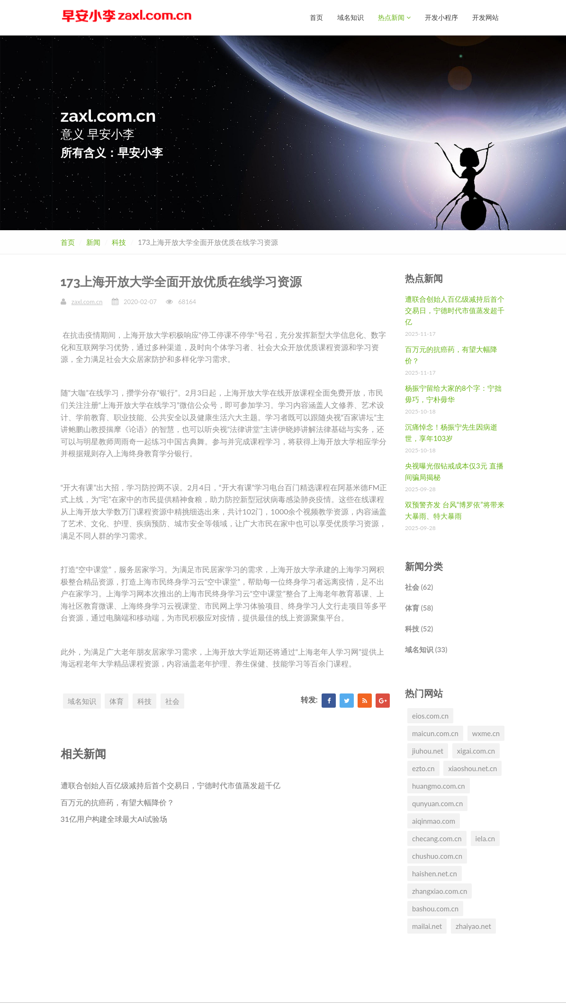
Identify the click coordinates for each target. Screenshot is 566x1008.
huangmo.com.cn (438, 785)
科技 (119, 241)
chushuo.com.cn (437, 855)
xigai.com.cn (476, 750)
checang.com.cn (437, 838)
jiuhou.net (427, 750)
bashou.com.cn (435, 908)
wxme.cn (486, 733)
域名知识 (350, 17)
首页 (316, 17)
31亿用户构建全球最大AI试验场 (114, 818)
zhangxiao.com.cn (439, 890)
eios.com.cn (430, 715)
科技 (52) (419, 628)
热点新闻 (394, 17)
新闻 (93, 241)
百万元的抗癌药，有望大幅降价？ (117, 801)
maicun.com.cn (435, 733)
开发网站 (485, 17)
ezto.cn (423, 768)
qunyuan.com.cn (437, 803)
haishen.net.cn (434, 873)
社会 (172, 700)
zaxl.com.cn (87, 301)
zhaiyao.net (473, 925)
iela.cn (485, 838)
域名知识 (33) (426, 649)
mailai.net (427, 925)
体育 (116, 700)
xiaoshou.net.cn (472, 768)
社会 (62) (419, 586)
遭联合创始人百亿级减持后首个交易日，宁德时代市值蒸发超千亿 (170, 784)
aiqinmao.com (433, 820)
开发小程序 (441, 17)
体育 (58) (419, 607)
